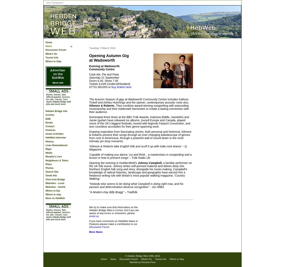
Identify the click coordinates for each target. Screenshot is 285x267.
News (49, 46)
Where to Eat (53, 190)
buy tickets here (121, 87)
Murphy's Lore (54, 156)
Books (49, 122)
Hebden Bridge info (56, 111)
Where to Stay (53, 61)
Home (49, 42)
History (50, 141)
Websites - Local (55, 183)
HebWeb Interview (56, 137)
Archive (50, 115)
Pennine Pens (148, 262)
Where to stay (53, 194)
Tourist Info (52, 57)
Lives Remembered (56, 145)
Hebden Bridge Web (137, 256)
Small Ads (51, 175)
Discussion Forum (56, 50)
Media (49, 152)
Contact (50, 126)
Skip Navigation (55, 2)
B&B (48, 119)
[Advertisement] (226, 103)
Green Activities (55, 134)
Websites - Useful (55, 187)
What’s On (51, 54)
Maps (49, 149)
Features (50, 130)
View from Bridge (55, 179)
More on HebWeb (55, 198)
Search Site (52, 171)
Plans (49, 164)
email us (94, 216)
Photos (50, 168)
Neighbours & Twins (57, 160)
